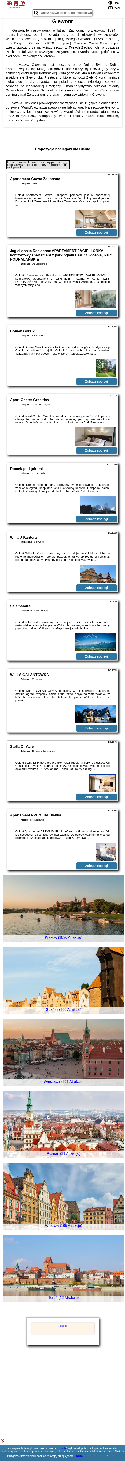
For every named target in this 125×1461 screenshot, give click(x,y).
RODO (79, 1456)
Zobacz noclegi (96, 232)
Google (61, 1448)
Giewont (62, 1326)
